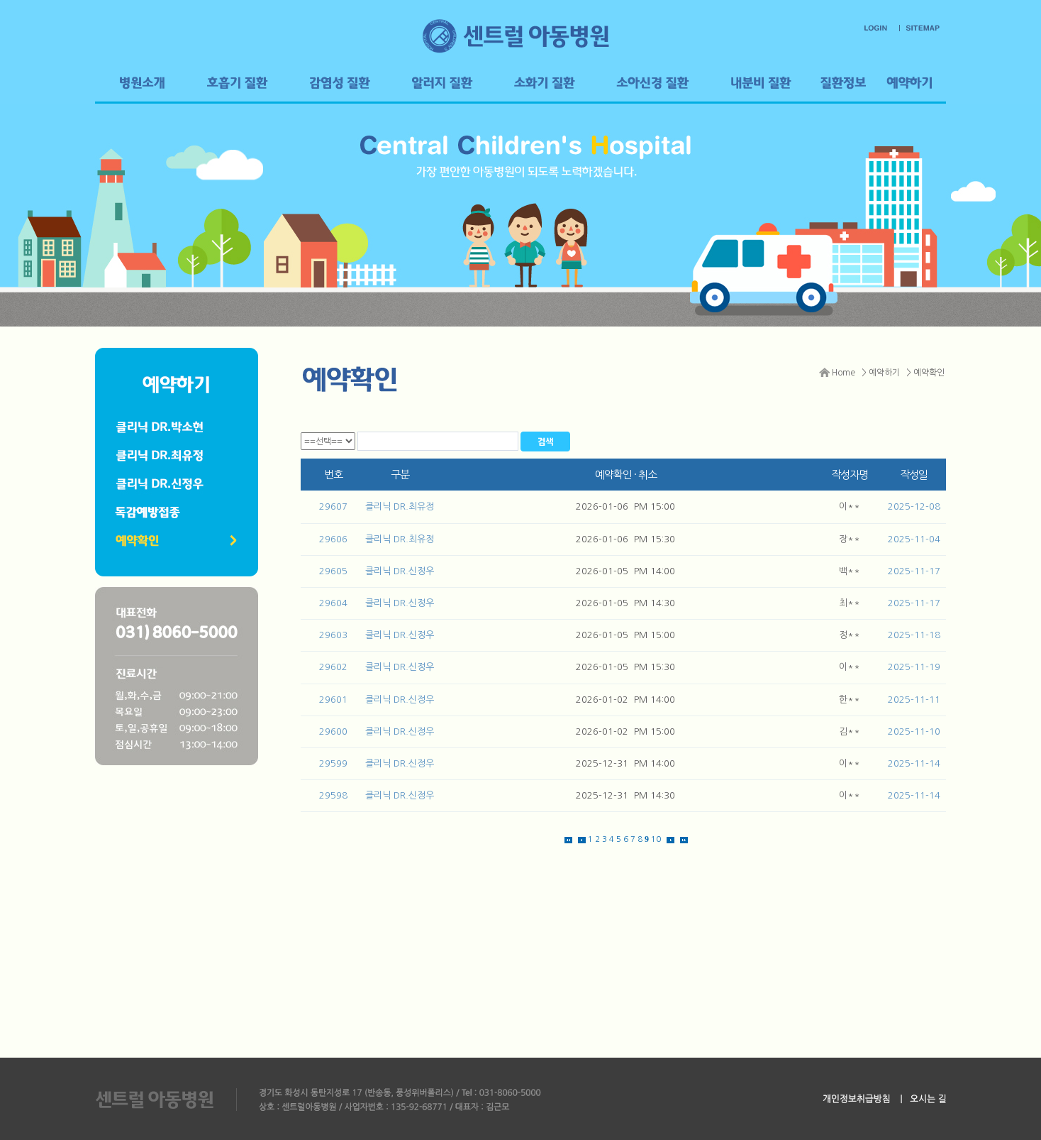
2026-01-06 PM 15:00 (625, 506)
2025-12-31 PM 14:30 (625, 795)
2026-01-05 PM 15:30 (625, 667)
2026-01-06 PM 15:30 (625, 539)
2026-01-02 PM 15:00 (625, 731)
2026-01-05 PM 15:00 (625, 635)
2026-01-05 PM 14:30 (625, 603)
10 (656, 839)
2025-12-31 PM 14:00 (625, 763)
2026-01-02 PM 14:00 (625, 699)
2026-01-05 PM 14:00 (625, 571)
